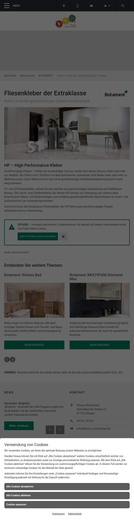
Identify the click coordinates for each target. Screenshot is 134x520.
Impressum (58, 513)
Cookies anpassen (16, 504)
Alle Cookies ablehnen (18, 495)
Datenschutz (75, 513)
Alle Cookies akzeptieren (20, 486)
